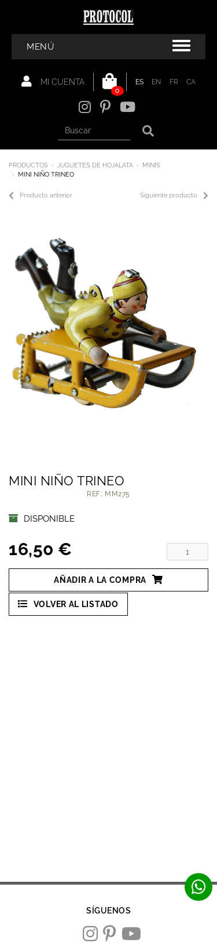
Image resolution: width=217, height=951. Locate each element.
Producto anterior (40, 196)
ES (139, 82)
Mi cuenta (52, 81)
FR (174, 82)
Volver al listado (68, 604)
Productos (28, 165)
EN (156, 82)
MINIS (151, 165)
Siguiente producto (174, 196)
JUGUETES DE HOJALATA (95, 165)
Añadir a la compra (108, 580)
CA (191, 82)
